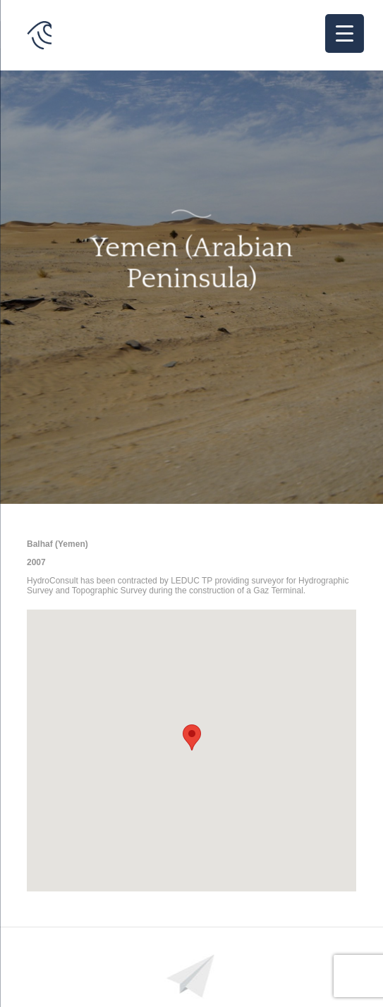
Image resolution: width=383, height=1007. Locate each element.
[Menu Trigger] (344, 33)
